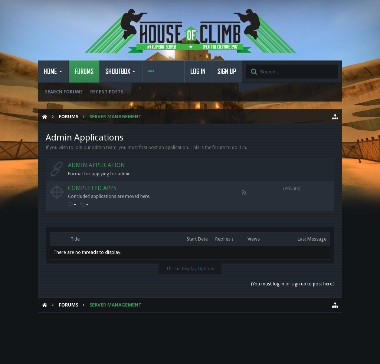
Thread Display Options (190, 268)
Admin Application (96, 165)
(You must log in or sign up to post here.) (292, 284)
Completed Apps (92, 188)
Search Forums (64, 92)
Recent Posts (106, 92)
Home (50, 71)
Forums (84, 71)
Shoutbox (117, 71)
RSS (245, 192)
